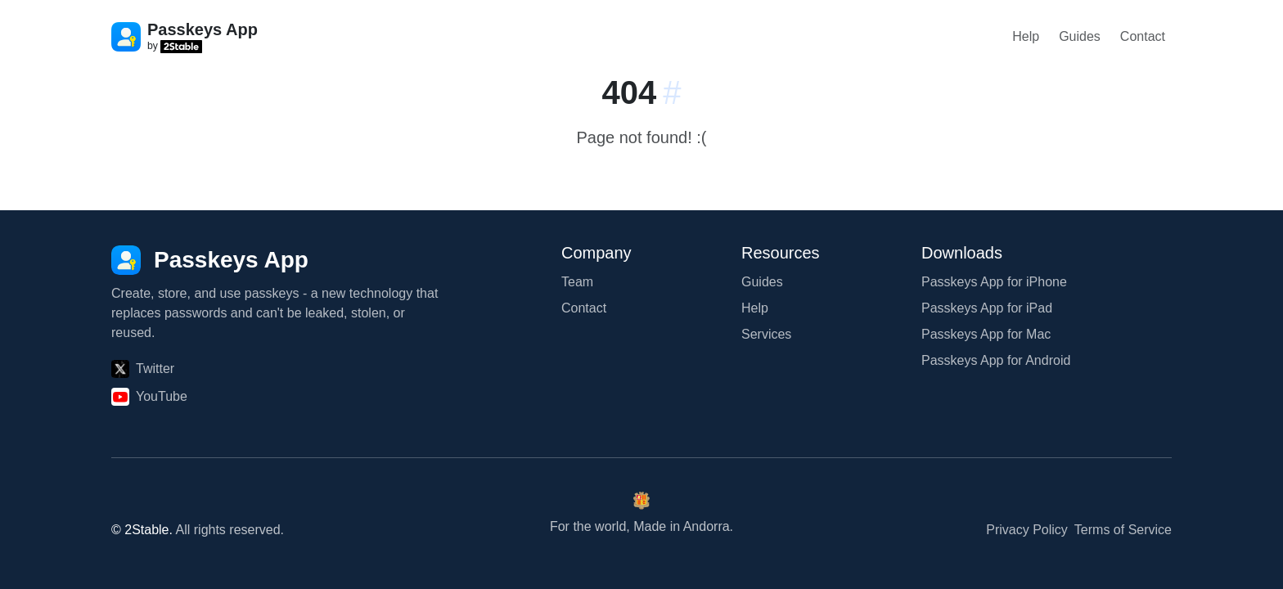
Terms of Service (1123, 530)
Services (766, 334)
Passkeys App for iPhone (994, 282)
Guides (1080, 36)
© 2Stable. (142, 530)
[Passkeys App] (209, 260)
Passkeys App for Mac (986, 334)
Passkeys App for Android (995, 360)
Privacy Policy (1027, 530)
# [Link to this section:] (672, 92)
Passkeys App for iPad (986, 308)
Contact (1142, 36)
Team (577, 282)
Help (1025, 36)
